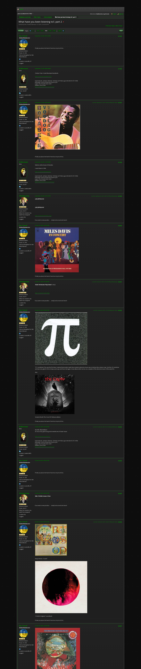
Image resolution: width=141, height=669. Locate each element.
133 (42, 31)
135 (50, 31)
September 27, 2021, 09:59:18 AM (43, 68)
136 (54, 31)
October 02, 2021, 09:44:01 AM (42, 310)
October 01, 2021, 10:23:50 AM (42, 225)
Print (121, 30)
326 (59, 31)
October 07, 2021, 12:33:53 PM (42, 625)
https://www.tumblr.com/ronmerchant (44, 87)
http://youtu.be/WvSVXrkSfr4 (43, 172)
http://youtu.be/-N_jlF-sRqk (42, 293)
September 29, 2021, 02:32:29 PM (43, 196)
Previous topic (110, 26)
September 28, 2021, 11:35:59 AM (43, 162)
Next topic (119, 26)
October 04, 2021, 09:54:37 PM (42, 460)
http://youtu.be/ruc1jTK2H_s (42, 436)
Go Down (20, 30)
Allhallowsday (24, 196)
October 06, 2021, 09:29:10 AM (42, 521)
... (35, 31)
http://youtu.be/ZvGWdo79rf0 (43, 76)
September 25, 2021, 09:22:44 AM (43, 36)
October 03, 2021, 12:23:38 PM (42, 426)
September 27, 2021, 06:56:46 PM (43, 102)
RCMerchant (23, 69)
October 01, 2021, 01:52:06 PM (42, 281)
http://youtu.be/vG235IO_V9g (43, 216)
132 (38, 31)
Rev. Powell (23, 36)
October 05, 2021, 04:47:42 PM (42, 493)
